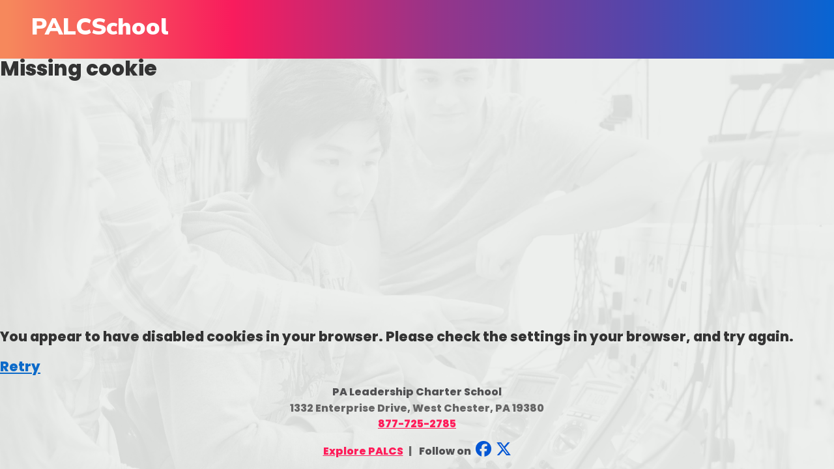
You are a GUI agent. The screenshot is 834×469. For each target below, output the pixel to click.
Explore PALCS (363, 451)
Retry (20, 366)
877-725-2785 (417, 423)
